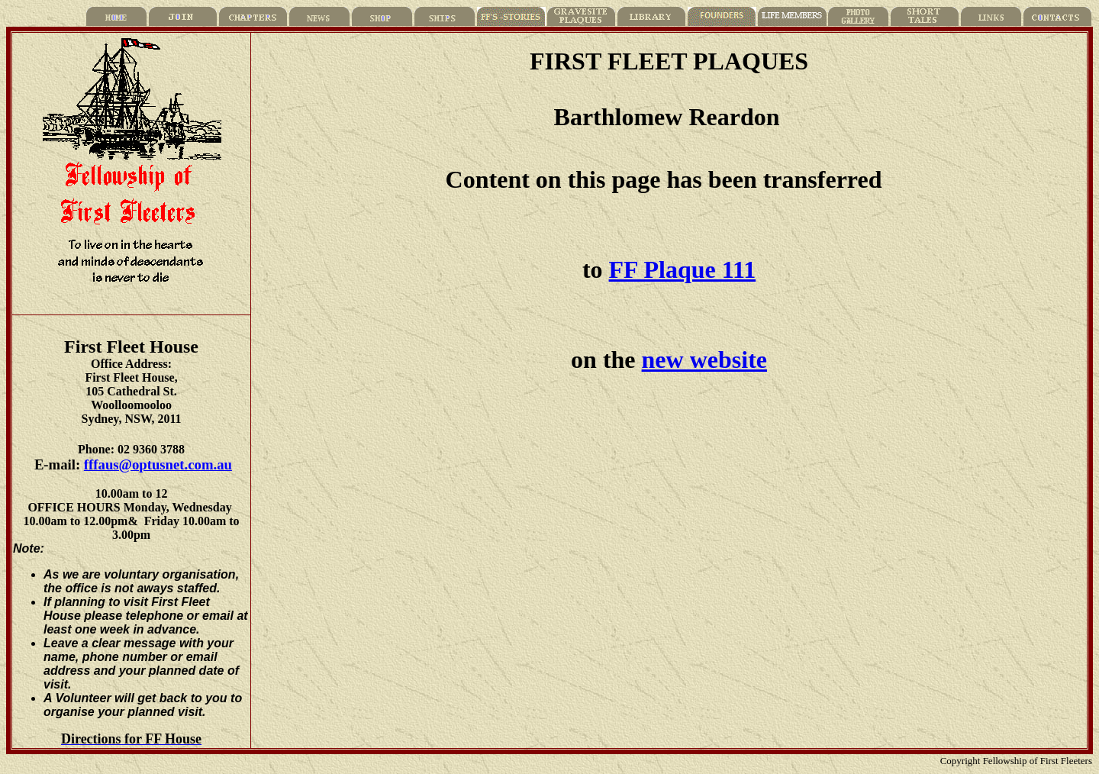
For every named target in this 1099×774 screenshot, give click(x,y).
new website (704, 359)
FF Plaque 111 (682, 269)
